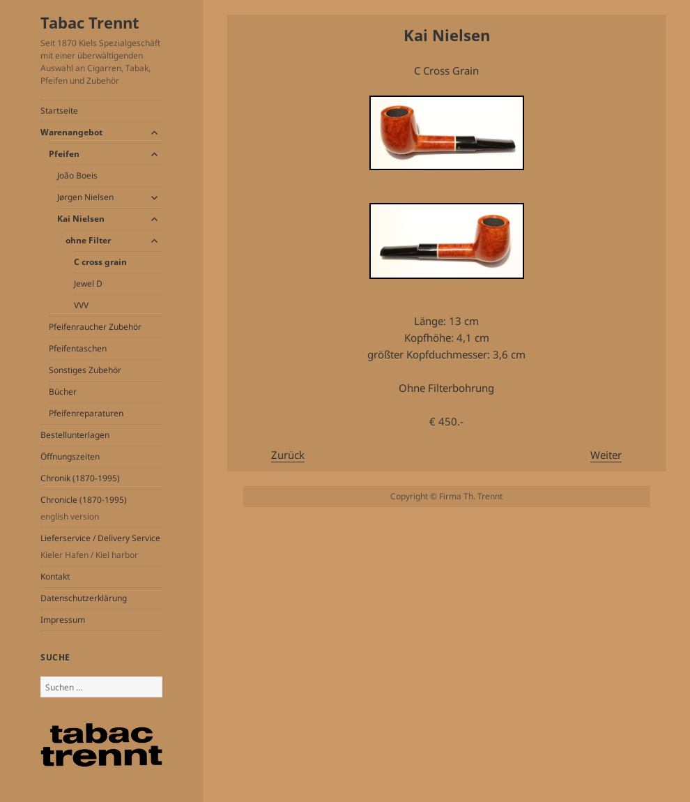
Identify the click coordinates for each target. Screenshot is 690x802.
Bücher (63, 392)
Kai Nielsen (81, 219)
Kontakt (55, 576)
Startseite (59, 110)
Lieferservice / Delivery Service (101, 546)
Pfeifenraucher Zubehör (95, 327)
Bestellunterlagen (74, 435)
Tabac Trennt (89, 22)
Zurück (288, 455)
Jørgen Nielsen (85, 197)
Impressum (62, 620)
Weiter (606, 455)
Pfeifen (64, 154)
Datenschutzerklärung (83, 598)
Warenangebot (71, 132)
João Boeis (77, 175)
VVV (81, 305)
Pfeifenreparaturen (86, 413)
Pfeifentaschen (78, 348)
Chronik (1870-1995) (80, 478)
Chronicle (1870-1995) (101, 508)
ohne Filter (88, 240)
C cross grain (100, 262)
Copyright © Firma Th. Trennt (446, 496)
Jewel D (88, 283)
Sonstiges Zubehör (85, 370)
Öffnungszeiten (70, 456)
